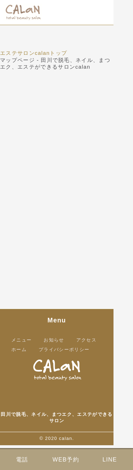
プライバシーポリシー (64, 349)
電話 (22, 460)
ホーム (19, 349)
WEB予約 (65, 460)
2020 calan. (59, 438)
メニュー (21, 340)
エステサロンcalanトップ (33, 53)
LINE (109, 460)
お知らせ (54, 340)
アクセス (86, 340)
